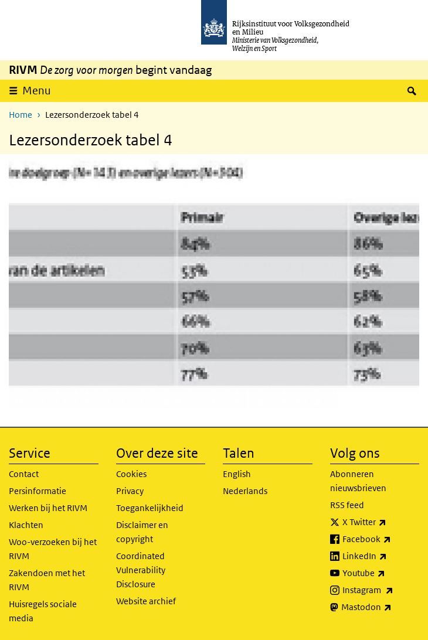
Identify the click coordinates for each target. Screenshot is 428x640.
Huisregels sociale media (43, 611)
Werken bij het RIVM (48, 507)
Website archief (146, 601)
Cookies (131, 473)
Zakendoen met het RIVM (47, 580)
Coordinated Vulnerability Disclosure (140, 570)
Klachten (26, 524)
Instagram (381, 590)
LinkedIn (381, 556)
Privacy (130, 490)
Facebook (381, 539)
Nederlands (245, 490)
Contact (24, 473)
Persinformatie (37, 490)
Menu (36, 90)
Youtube (381, 573)
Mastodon (380, 607)
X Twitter (381, 522)
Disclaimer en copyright (142, 531)
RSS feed (347, 504)
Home (20, 114)
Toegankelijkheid (150, 507)
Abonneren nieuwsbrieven (358, 480)
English (237, 473)
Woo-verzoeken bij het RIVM (53, 548)
